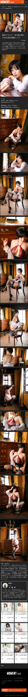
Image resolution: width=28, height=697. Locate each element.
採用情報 (21, 680)
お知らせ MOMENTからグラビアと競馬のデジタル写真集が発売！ (14, 7)
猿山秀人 (10, 583)
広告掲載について (10, 680)
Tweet (2, 665)
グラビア (6, 12)
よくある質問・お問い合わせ (4, 682)
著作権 (20, 678)
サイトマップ (11, 678)
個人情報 (16, 678)
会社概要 (17, 680)
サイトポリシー (5, 678)
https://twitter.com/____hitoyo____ (10, 107)
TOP (1, 12)
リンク (23, 678)
